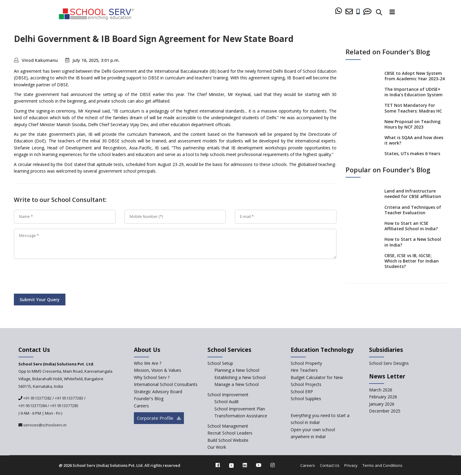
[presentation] (60, 277)
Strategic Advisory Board (158, 391)
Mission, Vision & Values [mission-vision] (157, 370)
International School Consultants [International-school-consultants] (165, 384)
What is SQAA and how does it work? (413, 140)
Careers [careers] (141, 406)
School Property (306, 363)
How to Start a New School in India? (412, 242)
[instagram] (272, 465)
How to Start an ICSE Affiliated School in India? (411, 225)
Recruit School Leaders (229, 433)
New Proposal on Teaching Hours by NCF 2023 (412, 124)
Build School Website (227, 440)
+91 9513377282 (37, 398)
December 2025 (384, 411)
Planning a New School (236, 370)
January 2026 (381, 404)
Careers (307, 465)
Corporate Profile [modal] (159, 418)
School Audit (226, 401)
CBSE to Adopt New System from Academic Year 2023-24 (414, 75)
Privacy (351, 465)
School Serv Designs (389, 363)
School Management (227, 426)
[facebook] (218, 465)
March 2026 (380, 390)
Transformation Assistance (240, 416)
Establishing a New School (240, 377)
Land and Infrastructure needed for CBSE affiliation (412, 193)
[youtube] (258, 465)
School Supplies (306, 398)
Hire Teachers (304, 370)
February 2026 (383, 397)
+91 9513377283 (69, 398)
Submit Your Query (40, 299)
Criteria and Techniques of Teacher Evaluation (412, 209)
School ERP (302, 391)
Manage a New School (236, 384)
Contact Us (329, 465)
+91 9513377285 (64, 405)
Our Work (216, 447)
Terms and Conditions (382, 465)
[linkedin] (245, 465)
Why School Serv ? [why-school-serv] (151, 377)
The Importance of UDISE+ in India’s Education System (413, 91)
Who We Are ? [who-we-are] (147, 363)
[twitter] (231, 465)
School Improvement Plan (239, 409)
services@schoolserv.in (44, 425)
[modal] (443, 410)
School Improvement (227, 394)
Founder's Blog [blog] (148, 398)
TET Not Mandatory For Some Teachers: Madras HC (413, 108)
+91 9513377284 (32, 405)
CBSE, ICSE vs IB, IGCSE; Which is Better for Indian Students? (411, 261)
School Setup (220, 363)
